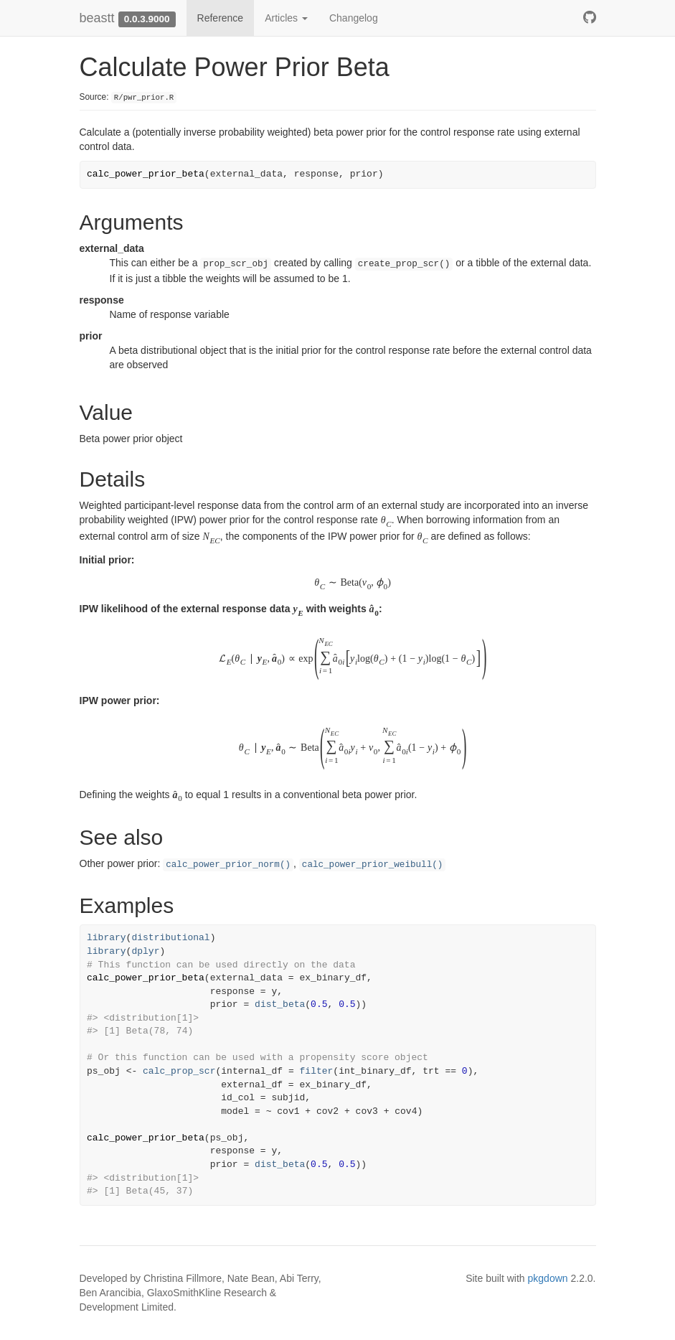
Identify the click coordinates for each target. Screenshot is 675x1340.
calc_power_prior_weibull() (372, 865)
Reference (220, 18)
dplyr (145, 951)
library (106, 937)
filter (317, 1071)
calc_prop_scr (179, 1071)
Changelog (353, 18)
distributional (170, 937)
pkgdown (548, 1278)
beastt (97, 18)
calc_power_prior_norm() (228, 865)
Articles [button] (286, 18)
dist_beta (280, 1004)
